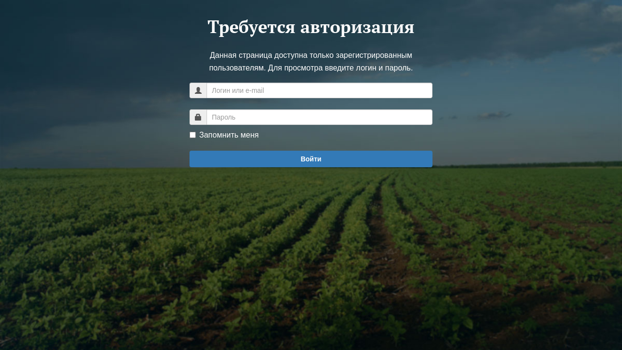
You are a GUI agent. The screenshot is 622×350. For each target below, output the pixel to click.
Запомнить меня (224, 135)
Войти (311, 159)
